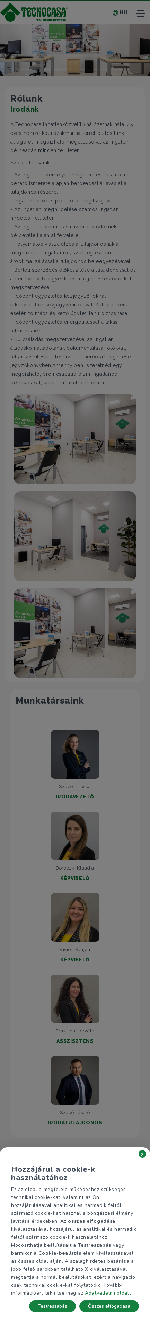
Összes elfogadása (109, 1306)
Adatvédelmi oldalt (108, 1293)
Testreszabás (52, 1306)
